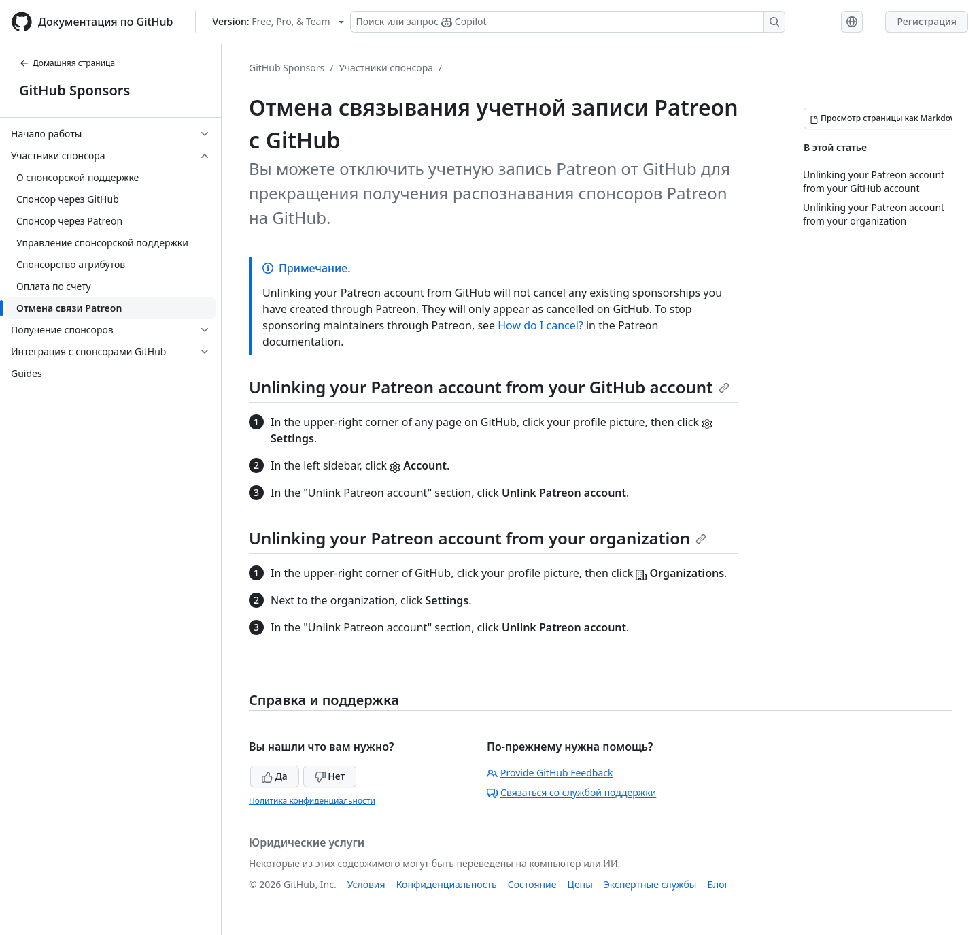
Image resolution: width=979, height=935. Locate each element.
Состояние (532, 884)
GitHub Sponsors (74, 90)
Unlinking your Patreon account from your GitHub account (489, 387)
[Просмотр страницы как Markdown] (886, 118)
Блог (717, 884)
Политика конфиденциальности (312, 800)
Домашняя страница (67, 63)
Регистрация (927, 21)
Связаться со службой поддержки (571, 792)
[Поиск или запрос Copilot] (567, 22)
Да (275, 776)
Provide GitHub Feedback (550, 772)
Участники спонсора (386, 67)
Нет (330, 776)
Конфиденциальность (446, 884)
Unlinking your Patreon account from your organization (477, 538)
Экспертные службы (650, 884)
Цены (580, 884)
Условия (366, 884)
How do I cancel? (540, 325)
